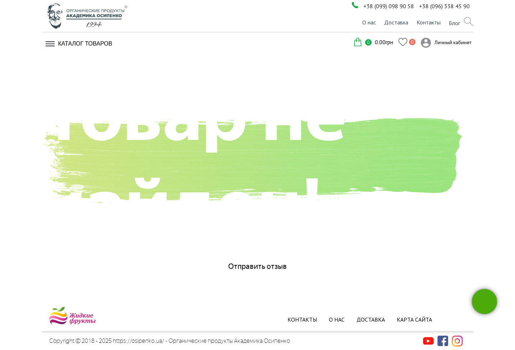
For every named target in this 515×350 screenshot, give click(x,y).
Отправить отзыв (257, 266)
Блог (454, 23)
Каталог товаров (85, 44)
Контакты (429, 22)
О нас (369, 22)
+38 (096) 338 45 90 (444, 6)
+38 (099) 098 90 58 (388, 6)
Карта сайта (414, 319)
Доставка (396, 22)
